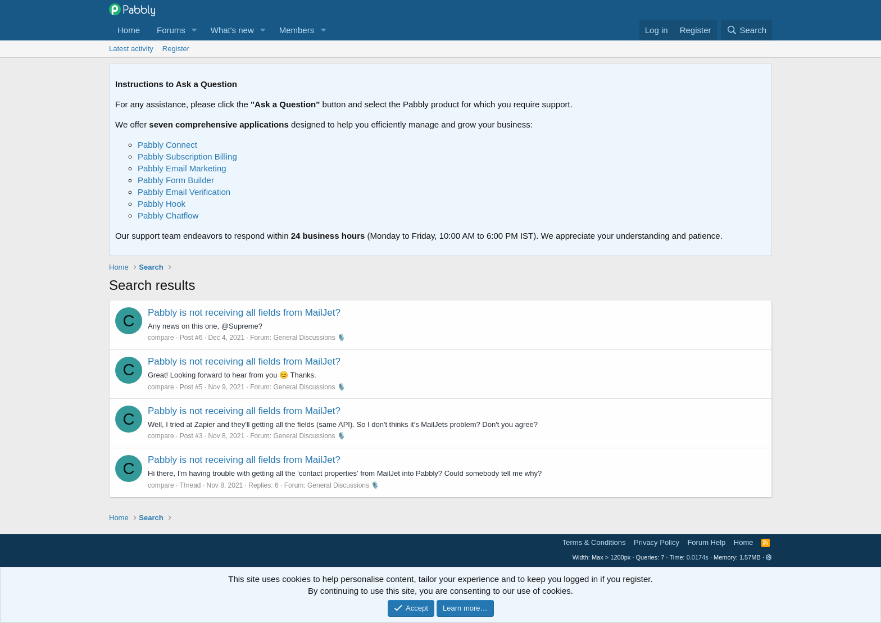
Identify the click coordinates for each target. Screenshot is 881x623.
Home (128, 30)
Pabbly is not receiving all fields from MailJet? (244, 312)
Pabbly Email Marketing (182, 168)
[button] (194, 30)
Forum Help (706, 542)
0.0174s (698, 557)
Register (175, 48)
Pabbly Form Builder (176, 180)
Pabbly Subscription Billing (187, 156)
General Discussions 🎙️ (310, 338)
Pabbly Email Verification (184, 192)
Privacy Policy (656, 542)
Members (297, 30)
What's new (232, 30)
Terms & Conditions (594, 542)
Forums (171, 30)
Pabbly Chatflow (168, 215)
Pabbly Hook (161, 203)
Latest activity (131, 48)
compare (161, 338)
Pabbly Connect (167, 144)
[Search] (746, 30)
